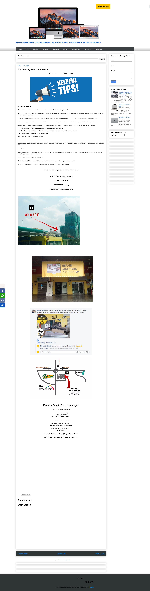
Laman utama (61, 554)
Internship (87, 49)
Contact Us (98, 49)
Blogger (92, 587)
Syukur (65, 49)
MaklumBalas (76, 49)
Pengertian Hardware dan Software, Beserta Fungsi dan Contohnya (125, 93)
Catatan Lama (100, 554)
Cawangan (55, 49)
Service (35, 49)
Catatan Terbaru (23, 554)
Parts (27, 49)
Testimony (45, 49)
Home (20, 49)
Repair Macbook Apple (124, 117)
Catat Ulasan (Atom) (64, 560)
